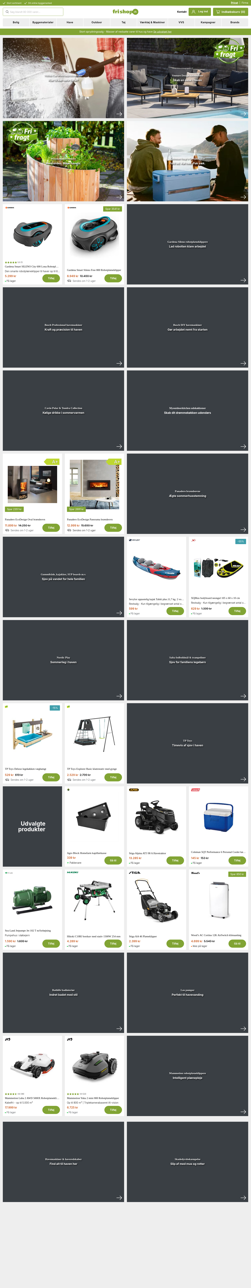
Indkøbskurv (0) (230, 12)
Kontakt (181, 11)
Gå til (113, 860)
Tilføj (51, 278)
